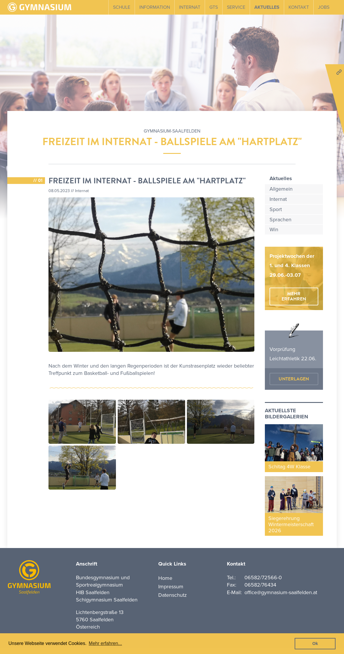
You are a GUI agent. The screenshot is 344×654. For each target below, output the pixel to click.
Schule (121, 7)
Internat (189, 7)
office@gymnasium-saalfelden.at (280, 592)
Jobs (323, 7)
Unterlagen (294, 378)
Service (236, 7)
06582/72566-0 (263, 577)
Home (165, 578)
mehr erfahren (294, 296)
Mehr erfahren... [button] (105, 643)
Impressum (170, 586)
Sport (276, 209)
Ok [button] (315, 643)
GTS (213, 7)
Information (154, 7)
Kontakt (299, 7)
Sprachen (280, 219)
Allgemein (281, 189)
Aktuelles (266, 7)
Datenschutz (172, 595)
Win (274, 229)
